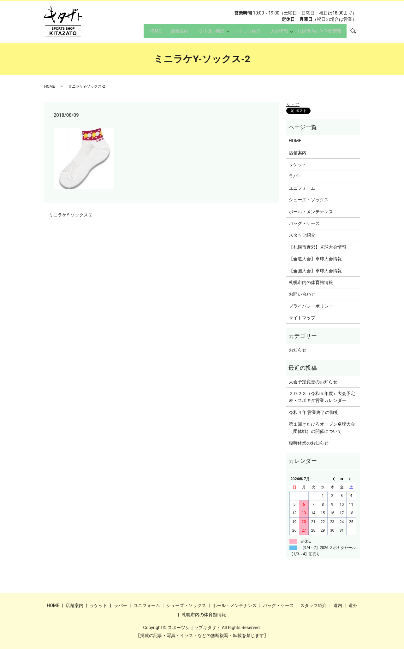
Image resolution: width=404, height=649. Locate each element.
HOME (139, 33)
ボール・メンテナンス (311, 211)
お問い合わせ (302, 294)
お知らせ (297, 349)
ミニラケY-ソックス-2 (70, 214)
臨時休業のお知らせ (309, 442)
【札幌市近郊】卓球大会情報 (317, 247)
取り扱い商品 (203, 33)
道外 (352, 605)
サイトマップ (302, 317)
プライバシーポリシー (311, 306)
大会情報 (276, 33)
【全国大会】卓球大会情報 (315, 270)
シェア (293, 104)
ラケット (297, 164)
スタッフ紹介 (240, 33)
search (356, 33)
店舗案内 (167, 33)
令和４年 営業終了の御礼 (313, 412)
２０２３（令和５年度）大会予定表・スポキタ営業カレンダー (322, 397)
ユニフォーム (302, 188)
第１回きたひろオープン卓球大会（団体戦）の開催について (322, 428)
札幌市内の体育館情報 (318, 33)
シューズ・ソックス (309, 199)
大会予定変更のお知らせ (313, 381)
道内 (337, 605)
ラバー (295, 176)
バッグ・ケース (304, 223)
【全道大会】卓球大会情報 (315, 258)
